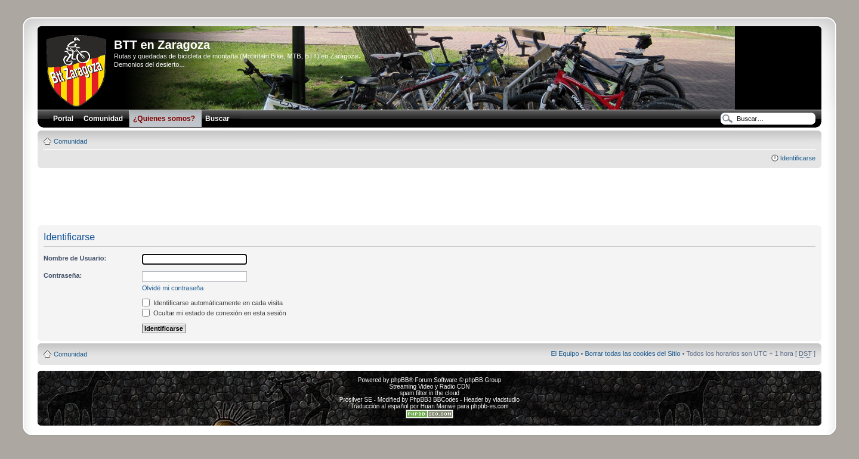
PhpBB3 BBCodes (434, 399)
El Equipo (565, 353)
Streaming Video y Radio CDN (430, 386)
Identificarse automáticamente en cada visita (212, 302)
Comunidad (70, 141)
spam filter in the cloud (429, 393)
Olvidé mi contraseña (172, 287)
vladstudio (506, 399)
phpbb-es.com (489, 406)
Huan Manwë (438, 406)
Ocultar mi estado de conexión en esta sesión (214, 313)
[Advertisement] (429, 197)
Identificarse (797, 158)
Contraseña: (63, 275)
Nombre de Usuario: (75, 258)
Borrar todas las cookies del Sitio (632, 353)
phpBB (400, 380)
